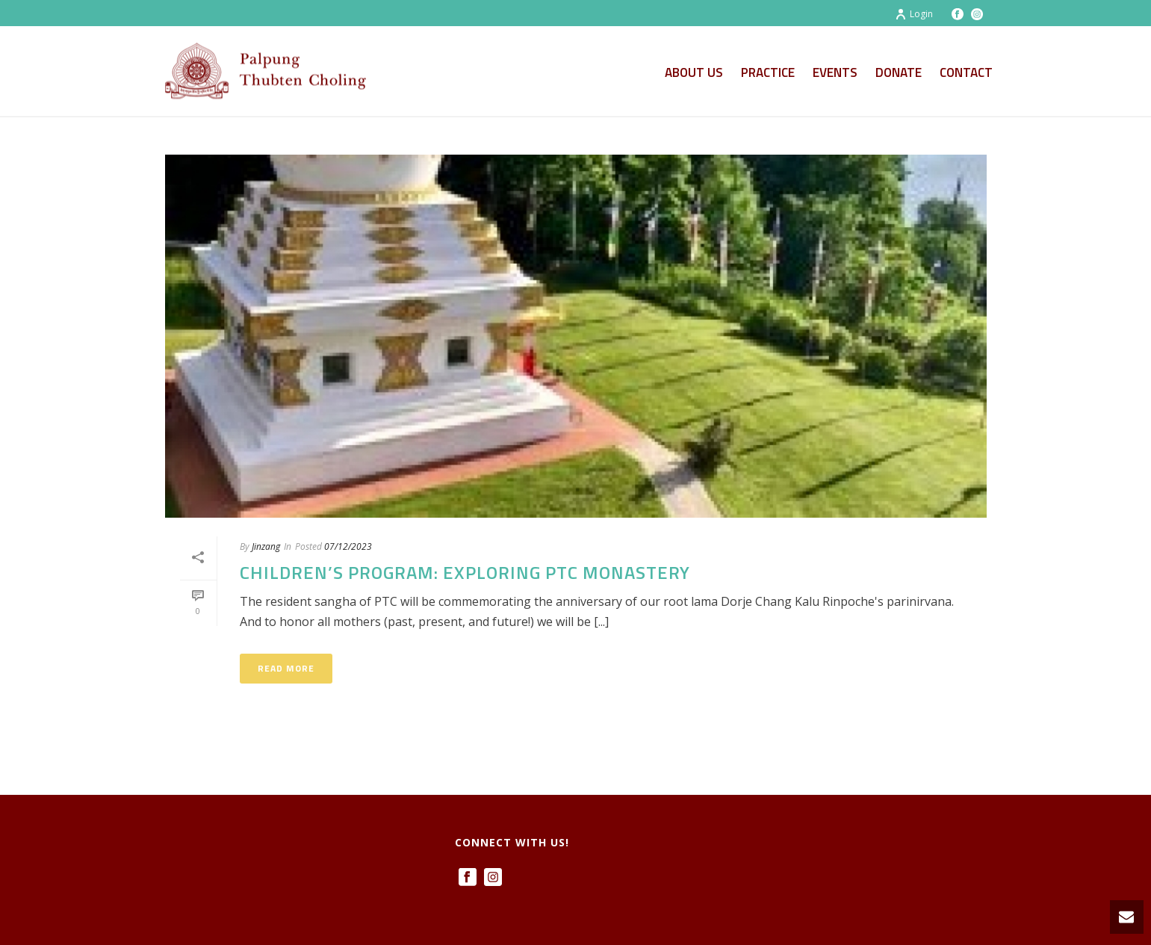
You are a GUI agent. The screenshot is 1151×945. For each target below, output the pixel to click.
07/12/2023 (348, 546)
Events (835, 72)
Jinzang (266, 546)
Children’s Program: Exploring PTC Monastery (465, 572)
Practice (768, 72)
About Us (694, 72)
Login (914, 13)
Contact (966, 72)
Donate (898, 72)
